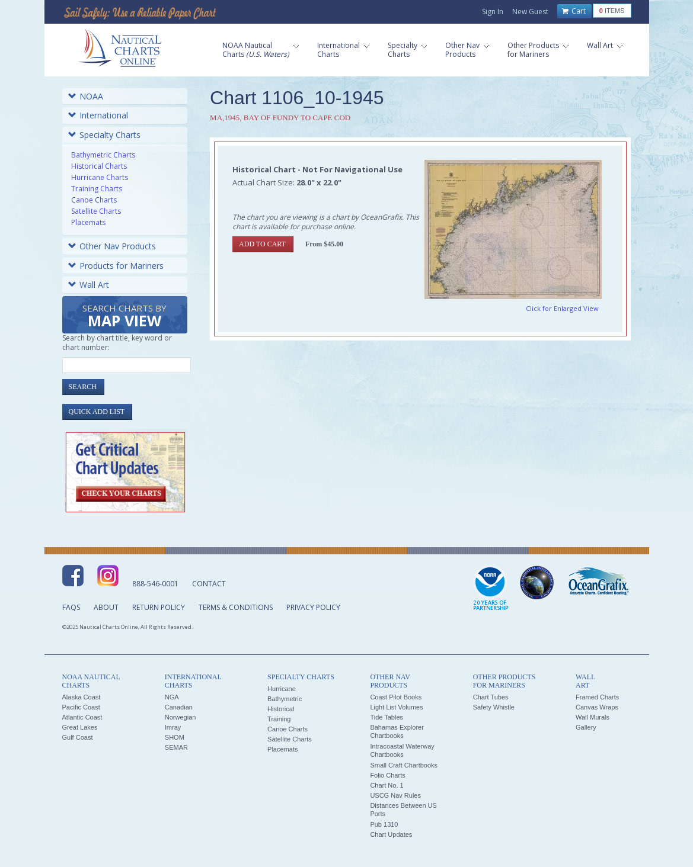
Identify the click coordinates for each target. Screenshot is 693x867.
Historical (280, 708)
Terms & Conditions (236, 607)
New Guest (530, 12)
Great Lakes (80, 727)
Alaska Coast (81, 697)
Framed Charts (597, 697)
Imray (173, 727)
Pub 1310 (384, 824)
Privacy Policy (313, 607)
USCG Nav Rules (395, 795)
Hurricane (281, 688)
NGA (172, 697)
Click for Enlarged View (562, 308)
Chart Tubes (491, 697)
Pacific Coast (81, 707)
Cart (574, 11)
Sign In (492, 12)
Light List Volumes (396, 707)
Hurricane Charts (99, 177)
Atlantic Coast (82, 717)
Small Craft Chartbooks (403, 765)
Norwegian (180, 717)
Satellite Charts (96, 211)
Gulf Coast (77, 737)
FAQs (71, 607)
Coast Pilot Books (395, 697)
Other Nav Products (112, 246)
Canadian (179, 707)
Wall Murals (592, 717)
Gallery (586, 727)
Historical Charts (99, 166)
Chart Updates (391, 834)
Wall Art (88, 284)
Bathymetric (284, 698)
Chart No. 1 (386, 785)
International (98, 115)
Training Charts (96, 189)
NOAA (85, 96)
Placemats (88, 222)
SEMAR (176, 747)
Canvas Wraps (597, 707)
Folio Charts (387, 775)
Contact (209, 584)
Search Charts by (124, 316)
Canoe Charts (94, 200)
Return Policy (158, 607)
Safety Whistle (494, 707)
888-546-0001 (155, 584)
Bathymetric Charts (103, 155)
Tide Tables (386, 717)
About (106, 607)
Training (278, 718)
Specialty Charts (104, 134)
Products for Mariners (116, 265)
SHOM (174, 737)
